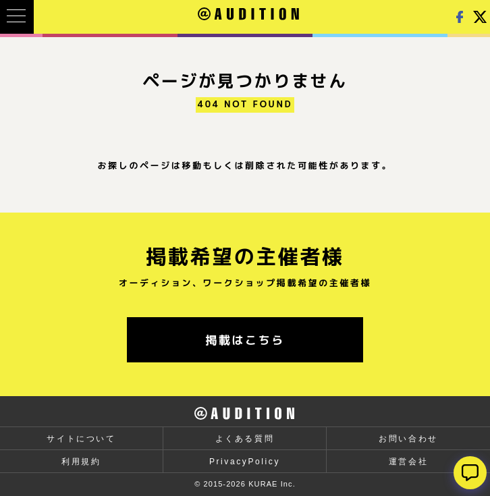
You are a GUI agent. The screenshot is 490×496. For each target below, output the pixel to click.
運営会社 (408, 461)
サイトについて (81, 438)
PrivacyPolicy (244, 461)
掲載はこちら (245, 340)
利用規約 (81, 461)
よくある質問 (245, 438)
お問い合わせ (408, 438)
